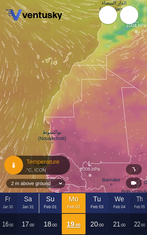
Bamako (111, 180)
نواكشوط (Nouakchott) (52, 136)
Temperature (36, 165)
